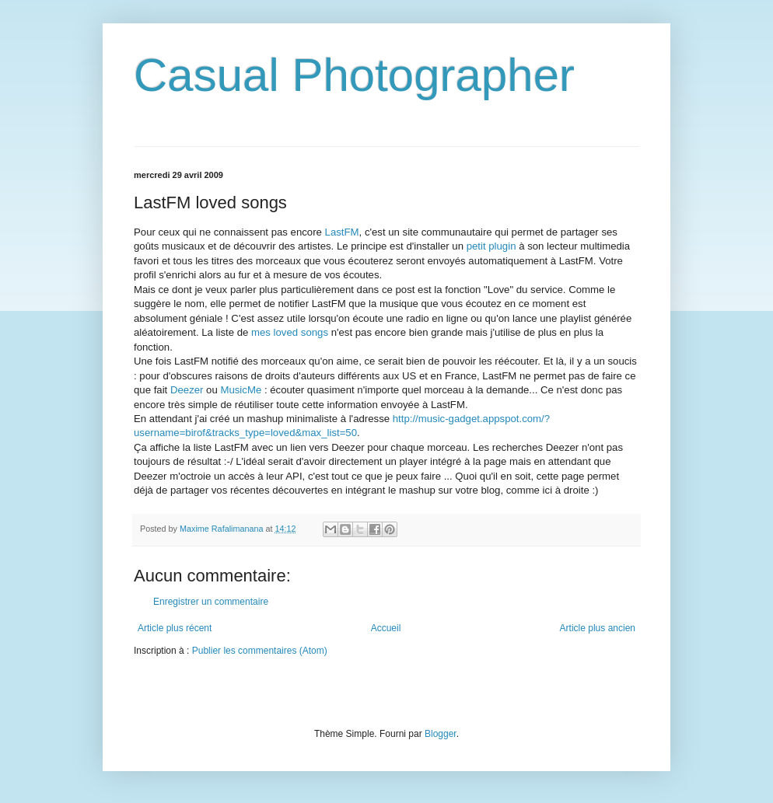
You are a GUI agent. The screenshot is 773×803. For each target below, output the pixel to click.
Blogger (440, 733)
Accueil (386, 628)
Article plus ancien (597, 628)
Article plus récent (175, 628)
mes (289, 332)
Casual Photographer (354, 75)
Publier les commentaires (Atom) (259, 650)
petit (491, 246)
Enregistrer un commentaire (210, 601)
